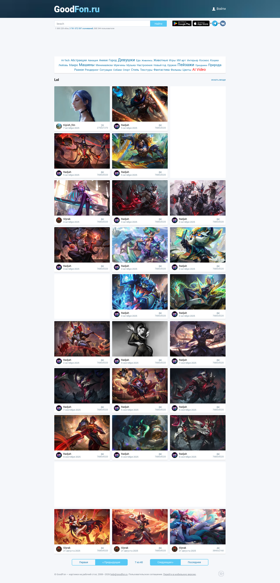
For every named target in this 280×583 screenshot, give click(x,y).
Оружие (171, 65)
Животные (161, 60)
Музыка (131, 65)
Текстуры (146, 69)
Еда (138, 60)
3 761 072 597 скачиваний (81, 28)
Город (113, 60)
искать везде (218, 79)
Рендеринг (92, 69)
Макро (73, 65)
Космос (204, 60)
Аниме (103, 60)
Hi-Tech (65, 60)
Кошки (214, 60)
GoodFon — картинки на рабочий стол (77, 574)
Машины (87, 65)
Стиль (135, 69)
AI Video (199, 69)
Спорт (126, 69)
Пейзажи (186, 65)
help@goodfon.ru (119, 574)
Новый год (160, 65)
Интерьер (192, 60)
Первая (83, 562)
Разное (79, 69)
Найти (158, 23)
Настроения (144, 65)
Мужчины (119, 65)
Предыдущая (111, 562)
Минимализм (104, 65)
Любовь (63, 65)
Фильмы (176, 69)
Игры (172, 60)
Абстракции (79, 60)
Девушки (126, 60)
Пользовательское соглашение (145, 574)
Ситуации (106, 69)
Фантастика (162, 69)
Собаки (117, 69)
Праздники (201, 65)
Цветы (186, 69)
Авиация (93, 60)
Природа (214, 65)
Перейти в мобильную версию (179, 574)
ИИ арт (181, 60)
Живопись (147, 60)
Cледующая (166, 562)
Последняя (194, 562)
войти (219, 8)
